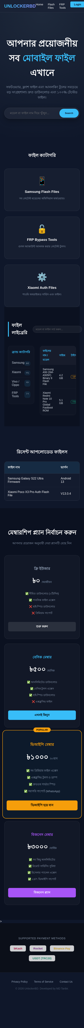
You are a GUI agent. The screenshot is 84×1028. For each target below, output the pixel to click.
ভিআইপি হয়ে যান (42, 805)
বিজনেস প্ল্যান (42, 892)
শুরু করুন (42, 626)
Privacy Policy (19, 981)
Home (39, 4)
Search (69, 113)
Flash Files (51, 6)
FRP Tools (62, 6)
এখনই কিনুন (41, 715)
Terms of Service (43, 981)
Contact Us (66, 981)
